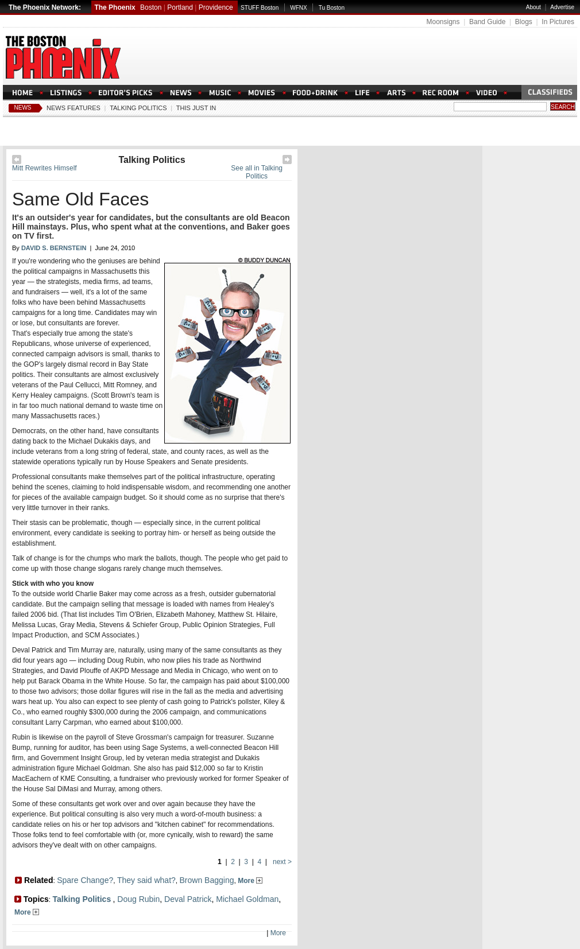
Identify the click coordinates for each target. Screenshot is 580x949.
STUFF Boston (260, 8)
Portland (180, 7)
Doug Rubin (138, 899)
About (533, 7)
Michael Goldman (247, 899)
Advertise (562, 7)
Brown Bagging (207, 880)
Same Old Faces (80, 199)
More (250, 881)
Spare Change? (85, 880)
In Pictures (558, 22)
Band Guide (487, 22)
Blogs (523, 22)
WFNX (298, 8)
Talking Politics (138, 107)
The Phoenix (114, 7)
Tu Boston (332, 8)
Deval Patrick (187, 899)
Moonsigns (442, 22)
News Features (73, 107)
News (23, 107)
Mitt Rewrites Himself (44, 168)
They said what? (146, 880)
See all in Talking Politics (257, 172)
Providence (216, 7)
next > (281, 862)
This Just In (196, 107)
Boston (150, 7)
